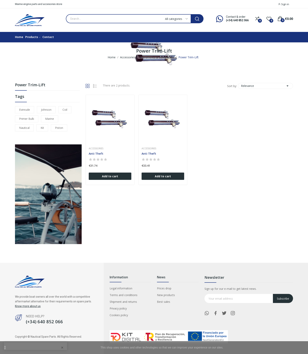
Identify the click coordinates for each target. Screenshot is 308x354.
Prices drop (164, 288)
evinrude (24, 109)
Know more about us (28, 306)
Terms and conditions (123, 295)
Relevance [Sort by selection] (265, 86)
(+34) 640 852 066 (237, 20)
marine (49, 119)
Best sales (163, 302)
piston (59, 128)
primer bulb (26, 119)
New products (166, 295)
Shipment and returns (123, 302)
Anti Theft (96, 153)
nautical (24, 128)
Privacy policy (118, 308)
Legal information (121, 288)
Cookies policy (119, 315)
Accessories (96, 148)
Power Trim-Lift (30, 85)
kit (42, 128)
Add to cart (110, 176)
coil (65, 109)
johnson (46, 109)
